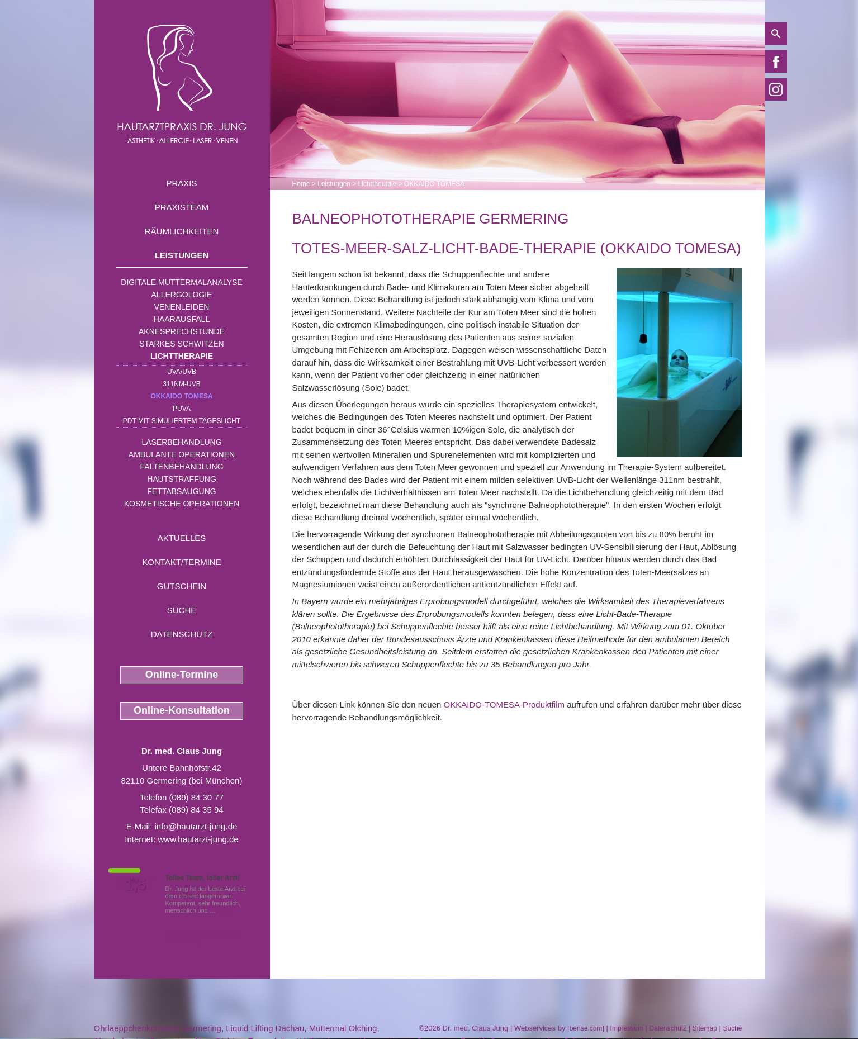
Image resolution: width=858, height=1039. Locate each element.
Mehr (224, 910)
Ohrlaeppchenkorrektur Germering (157, 1028)
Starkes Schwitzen (181, 343)
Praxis (181, 183)
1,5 (135, 884)
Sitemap (705, 1028)
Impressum (626, 1028)
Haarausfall (182, 319)
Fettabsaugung (181, 491)
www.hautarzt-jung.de (198, 839)
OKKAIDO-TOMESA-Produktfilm (504, 704)
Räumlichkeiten (182, 231)
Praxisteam (182, 207)
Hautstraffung (181, 479)
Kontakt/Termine (181, 562)
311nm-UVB (181, 384)
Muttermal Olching (343, 1028)
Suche (182, 610)
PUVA (182, 408)
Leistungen (182, 255)
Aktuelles (182, 538)
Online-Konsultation (182, 710)
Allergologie (181, 294)
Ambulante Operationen (182, 454)
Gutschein (181, 586)
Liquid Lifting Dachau (265, 1028)
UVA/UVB (181, 372)
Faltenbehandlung (181, 466)
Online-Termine (182, 674)
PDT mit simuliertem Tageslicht (181, 421)
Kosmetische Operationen (182, 503)
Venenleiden (182, 306)
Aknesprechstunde (182, 331)
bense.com (586, 1028)
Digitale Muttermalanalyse (181, 282)
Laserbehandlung (181, 442)
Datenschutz (182, 634)
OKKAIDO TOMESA (181, 396)
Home (301, 184)
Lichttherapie (181, 356)
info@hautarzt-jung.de (196, 826)
